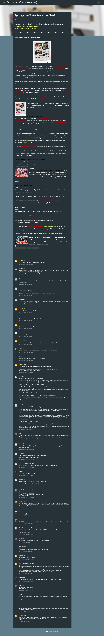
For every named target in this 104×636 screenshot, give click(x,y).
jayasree (21, 268)
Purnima (21, 501)
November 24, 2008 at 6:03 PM (26, 486)
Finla (20, 278)
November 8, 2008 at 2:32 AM (26, 372)
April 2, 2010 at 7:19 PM (24, 611)
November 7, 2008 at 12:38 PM (26, 264)
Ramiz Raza (22, 615)
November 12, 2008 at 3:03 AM (26, 449)
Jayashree (21, 299)
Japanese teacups (25, 140)
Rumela (20, 594)
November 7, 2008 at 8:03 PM (26, 336)
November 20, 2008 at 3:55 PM (26, 475)
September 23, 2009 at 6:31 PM (26, 601)
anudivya (21, 364)
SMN (20, 471)
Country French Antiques (25, 489)
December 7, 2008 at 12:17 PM (26, 559)
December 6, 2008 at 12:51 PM (26, 534)
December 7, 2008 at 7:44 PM (26, 573)
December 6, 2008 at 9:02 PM (26, 551)
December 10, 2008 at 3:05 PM (26, 590)
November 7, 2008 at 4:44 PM (26, 305)
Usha (20, 444)
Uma (20, 356)
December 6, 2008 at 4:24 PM (26, 542)
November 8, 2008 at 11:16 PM (26, 440)
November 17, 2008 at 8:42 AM (26, 467)
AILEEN (20, 619)
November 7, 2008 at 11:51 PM (26, 360)
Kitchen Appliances (23, 605)
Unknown (21, 479)
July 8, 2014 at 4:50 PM (24, 621)
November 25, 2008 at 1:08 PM (26, 508)
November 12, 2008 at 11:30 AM (26, 459)
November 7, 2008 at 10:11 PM (26, 352)
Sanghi (20, 519)
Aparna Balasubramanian (25, 463)
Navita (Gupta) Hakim (24, 527)
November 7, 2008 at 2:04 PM (26, 284)
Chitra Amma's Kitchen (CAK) (21, 2)
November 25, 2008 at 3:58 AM (26, 497)
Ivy (19, 538)
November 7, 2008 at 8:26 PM (26, 344)
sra (19, 332)
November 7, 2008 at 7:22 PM (26, 328)
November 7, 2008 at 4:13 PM (26, 295)
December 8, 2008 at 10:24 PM (26, 581)
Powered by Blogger (52, 631)
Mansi (20, 433)
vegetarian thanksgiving (34, 438)
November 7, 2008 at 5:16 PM (26, 313)
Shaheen (21, 577)
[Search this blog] (94, 2)
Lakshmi (21, 260)
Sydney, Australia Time (49, 226)
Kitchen (26, 310)
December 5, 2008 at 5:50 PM (26, 523)
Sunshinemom (22, 324)
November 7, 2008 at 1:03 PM (26, 275)
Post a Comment (19, 625)
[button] (15, 19)
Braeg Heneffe (22, 308)
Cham (20, 348)
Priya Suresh (22, 340)
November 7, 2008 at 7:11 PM (26, 320)
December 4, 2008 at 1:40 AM (26, 516)
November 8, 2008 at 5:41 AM (26, 401)
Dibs (20, 288)
